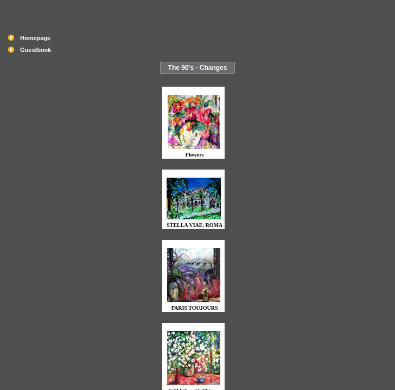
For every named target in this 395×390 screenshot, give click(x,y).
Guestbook (35, 50)
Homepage (35, 38)
